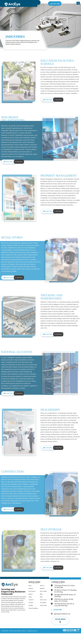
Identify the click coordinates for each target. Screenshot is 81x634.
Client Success (32, 592)
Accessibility (43, 603)
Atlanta (7, 610)
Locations (31, 603)
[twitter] (60, 623)
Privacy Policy (43, 606)
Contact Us (31, 600)
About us (42, 586)
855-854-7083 (57, 4)
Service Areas (43, 600)
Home (30, 586)
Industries (42, 589)
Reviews (31, 594)
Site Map (31, 606)
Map (61, 588)
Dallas (14, 610)
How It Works (43, 592)
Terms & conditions (33, 609)
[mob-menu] (78, 3)
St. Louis (19, 610)
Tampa (11, 610)
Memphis (3, 610)
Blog (41, 594)
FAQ (41, 597)
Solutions (31, 589)
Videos (30, 597)
